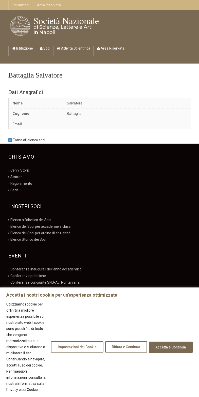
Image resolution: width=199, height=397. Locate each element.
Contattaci (20, 5)
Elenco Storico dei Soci (28, 239)
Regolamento (21, 183)
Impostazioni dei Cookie (72, 338)
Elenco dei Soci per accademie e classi (40, 226)
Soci (45, 48)
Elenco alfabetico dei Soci (30, 220)
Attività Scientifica (73, 48)
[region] (99, 333)
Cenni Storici (20, 170)
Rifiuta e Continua (123, 338)
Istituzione (22, 48)
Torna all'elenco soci (26, 140)
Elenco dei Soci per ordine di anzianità (40, 233)
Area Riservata (49, 5)
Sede (14, 190)
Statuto (16, 177)
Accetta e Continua (170, 338)
